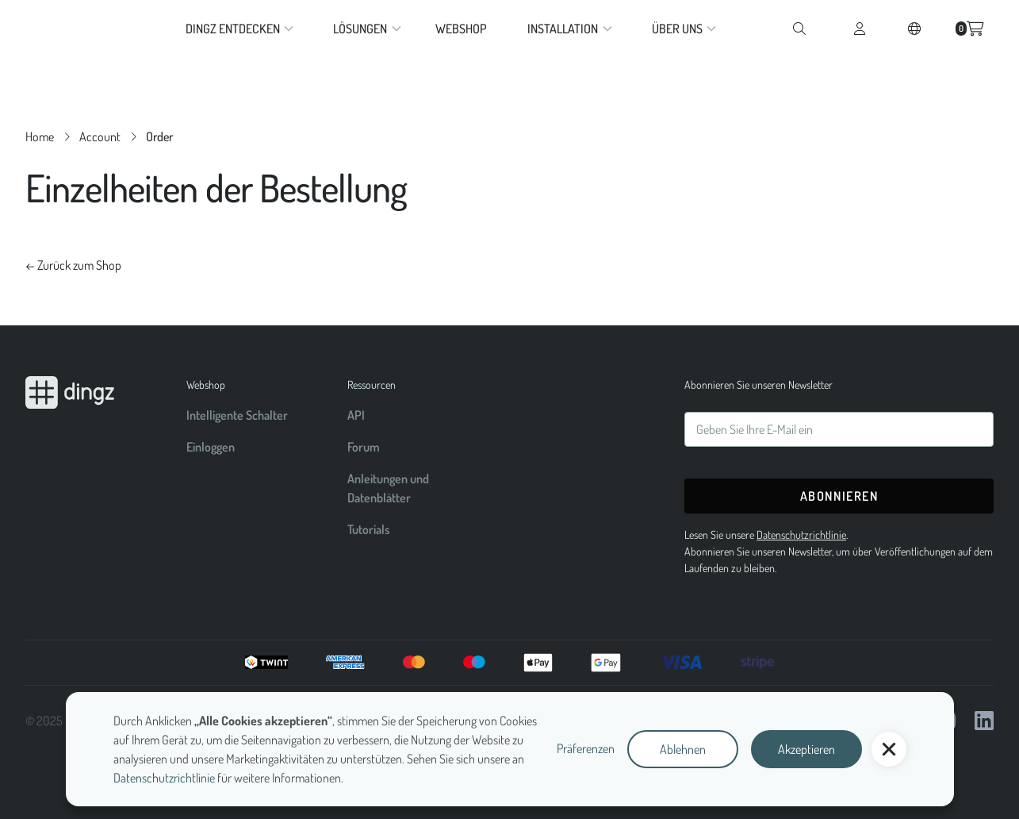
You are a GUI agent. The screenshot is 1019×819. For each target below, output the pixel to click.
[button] (889, 749)
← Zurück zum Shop (73, 265)
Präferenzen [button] (586, 748)
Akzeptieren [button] (806, 749)
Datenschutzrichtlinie (164, 778)
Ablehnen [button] (683, 749)
